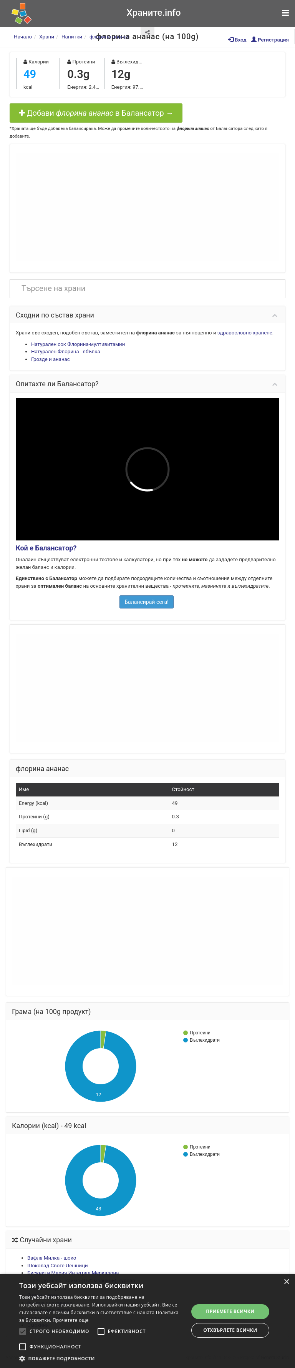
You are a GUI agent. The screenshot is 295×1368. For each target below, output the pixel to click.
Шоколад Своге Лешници (57, 1265)
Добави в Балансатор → (96, 113)
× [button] (286, 1282)
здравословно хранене (244, 333)
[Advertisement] (147, 207)
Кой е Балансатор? (46, 548)
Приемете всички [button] (230, 1311)
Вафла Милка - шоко (51, 1258)
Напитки (71, 36)
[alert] (147, 1321)
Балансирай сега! (146, 602)
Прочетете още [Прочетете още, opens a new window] (71, 1320)
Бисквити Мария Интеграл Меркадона (73, 1273)
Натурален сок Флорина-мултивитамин (78, 344)
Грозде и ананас (50, 359)
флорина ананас (109, 36)
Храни (46, 36)
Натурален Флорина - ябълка (65, 351)
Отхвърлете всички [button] (230, 1330)
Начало (23, 36)
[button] (101, 1358)
